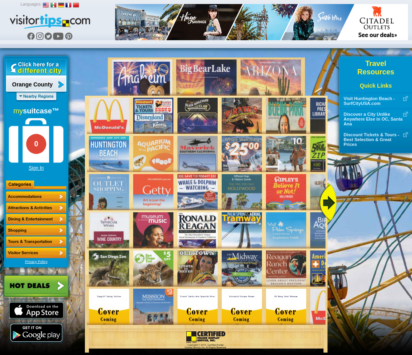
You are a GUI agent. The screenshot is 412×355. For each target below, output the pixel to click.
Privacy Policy (36, 262)
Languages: (31, 4)
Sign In (36, 168)
